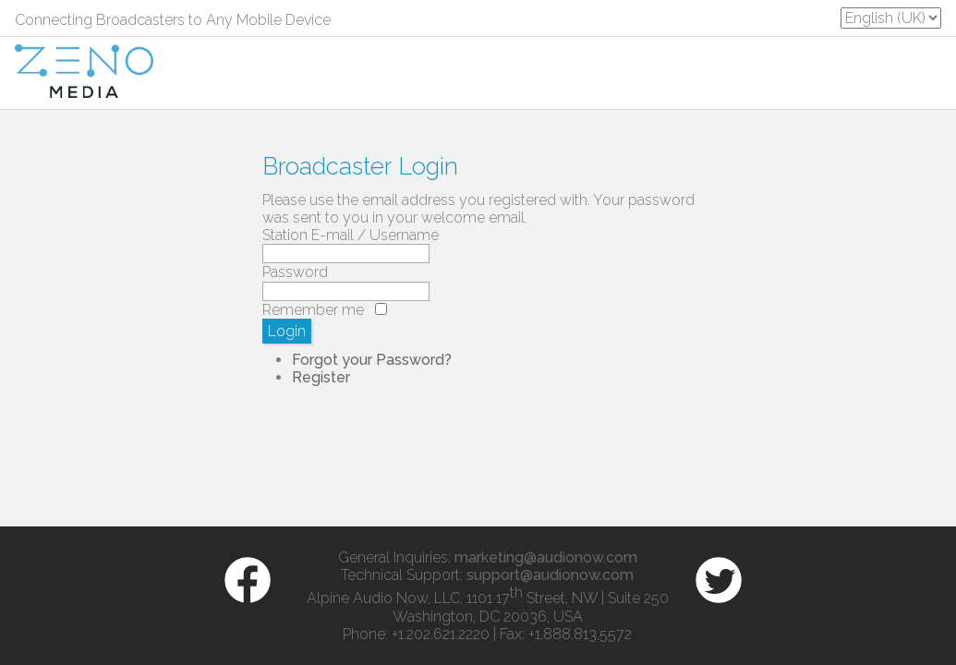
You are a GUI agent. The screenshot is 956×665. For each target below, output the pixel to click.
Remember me (313, 310)
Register (321, 377)
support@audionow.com (550, 575)
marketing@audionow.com (545, 557)
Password (295, 272)
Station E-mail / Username (350, 235)
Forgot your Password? (372, 360)
